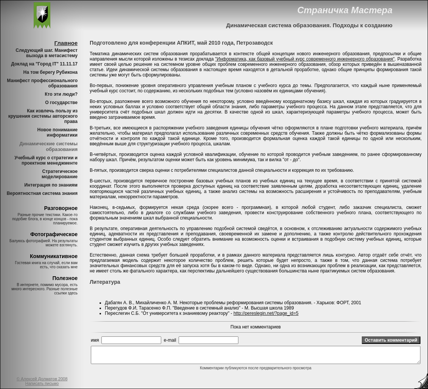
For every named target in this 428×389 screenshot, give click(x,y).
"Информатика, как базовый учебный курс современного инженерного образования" (305, 59)
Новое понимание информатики (57, 132)
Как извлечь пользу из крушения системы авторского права (43, 116)
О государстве (61, 102)
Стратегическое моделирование (60, 174)
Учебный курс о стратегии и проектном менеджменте (46, 160)
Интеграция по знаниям (51, 185)
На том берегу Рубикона (50, 72)
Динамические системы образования (48, 146)
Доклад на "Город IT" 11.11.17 (44, 64)
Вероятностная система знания (42, 193)
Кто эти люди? (61, 94)
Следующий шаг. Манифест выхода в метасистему (47, 53)
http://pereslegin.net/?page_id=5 (266, 313)
